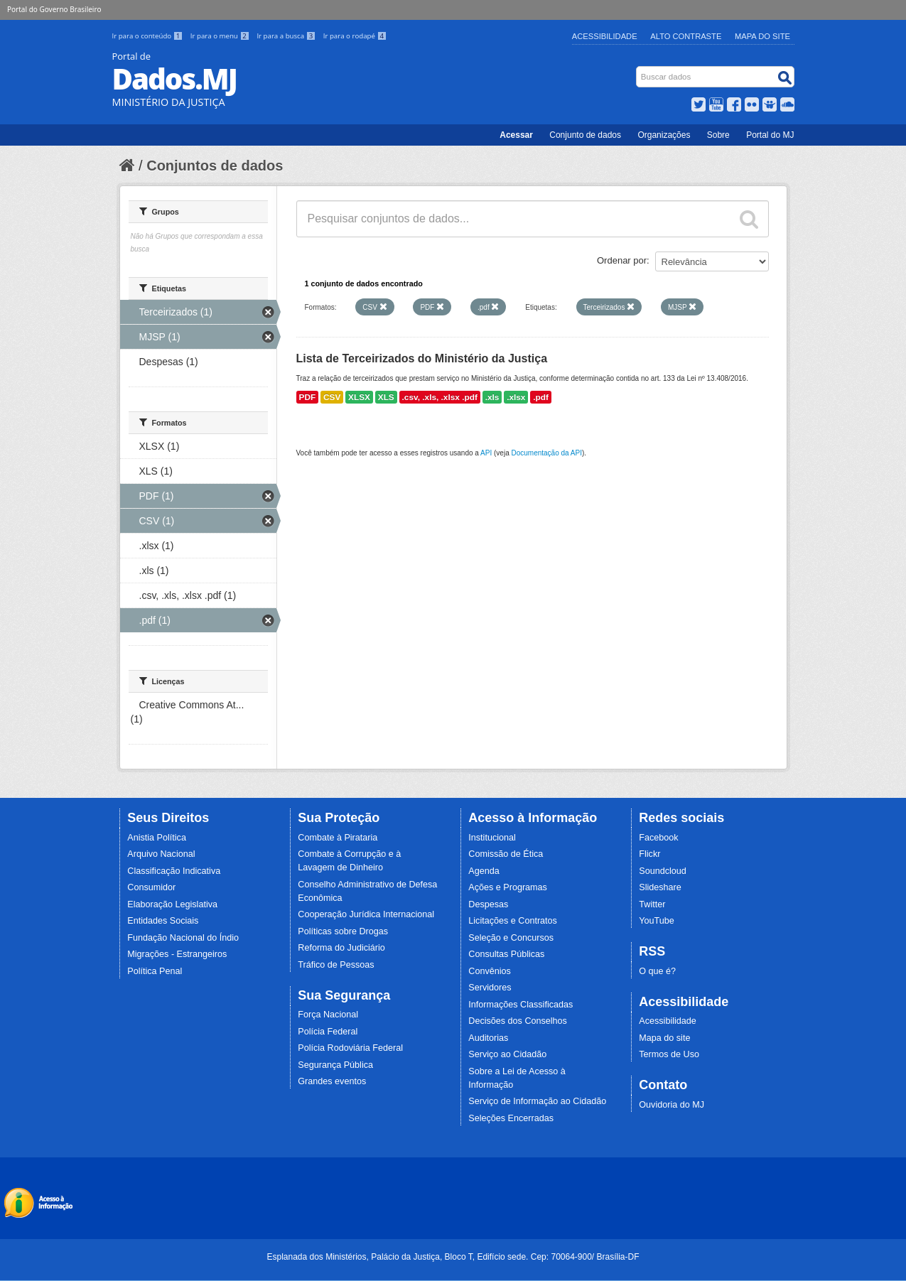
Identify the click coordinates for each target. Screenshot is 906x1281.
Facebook (658, 838)
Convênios (489, 971)
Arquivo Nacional (161, 854)
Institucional (492, 838)
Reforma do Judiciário (341, 948)
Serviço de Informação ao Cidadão (537, 1101)
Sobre (718, 135)
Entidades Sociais (162, 921)
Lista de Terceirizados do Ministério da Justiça (422, 358)
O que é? (657, 971)
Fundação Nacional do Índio (183, 938)
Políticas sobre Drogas (343, 931)
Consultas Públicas (506, 954)
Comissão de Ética (505, 854)
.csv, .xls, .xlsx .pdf (440, 397)
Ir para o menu (221, 35)
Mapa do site (664, 1038)
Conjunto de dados (585, 135)
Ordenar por (622, 260)
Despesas (488, 904)
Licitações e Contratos (512, 921)
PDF (307, 397)
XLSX (359, 397)
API (486, 453)
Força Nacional (328, 1015)
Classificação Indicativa (173, 871)
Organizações (663, 135)
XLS (386, 397)
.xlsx (516, 397)
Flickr (649, 854)
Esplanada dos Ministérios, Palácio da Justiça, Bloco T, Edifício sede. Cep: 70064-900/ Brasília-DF (452, 1257)
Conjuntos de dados (214, 165)
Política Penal (154, 971)
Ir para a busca (287, 35)
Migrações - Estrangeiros (177, 954)
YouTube (656, 921)
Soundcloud (662, 871)
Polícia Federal (327, 1032)
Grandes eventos (332, 1081)
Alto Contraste (685, 36)
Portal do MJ (770, 135)
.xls (492, 397)
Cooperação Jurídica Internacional (366, 914)
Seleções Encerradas (511, 1118)
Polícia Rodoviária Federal (350, 1048)
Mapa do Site (762, 36)
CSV (331, 397)
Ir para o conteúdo (148, 35)
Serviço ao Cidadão (507, 1054)
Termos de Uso (669, 1054)
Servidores (489, 988)
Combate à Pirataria (337, 838)
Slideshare (660, 887)
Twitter (652, 904)
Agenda (483, 871)
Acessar (516, 135)
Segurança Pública (335, 1065)
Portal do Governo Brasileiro (54, 9)
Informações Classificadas (520, 1005)
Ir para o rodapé (355, 35)
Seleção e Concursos (511, 938)
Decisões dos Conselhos (517, 1021)
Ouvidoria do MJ (671, 1105)
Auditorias (488, 1038)
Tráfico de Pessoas (336, 965)
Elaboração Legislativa (172, 904)
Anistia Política (156, 838)
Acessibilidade (604, 36)
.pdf (541, 397)
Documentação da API (546, 453)
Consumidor (151, 887)
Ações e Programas (507, 887)
